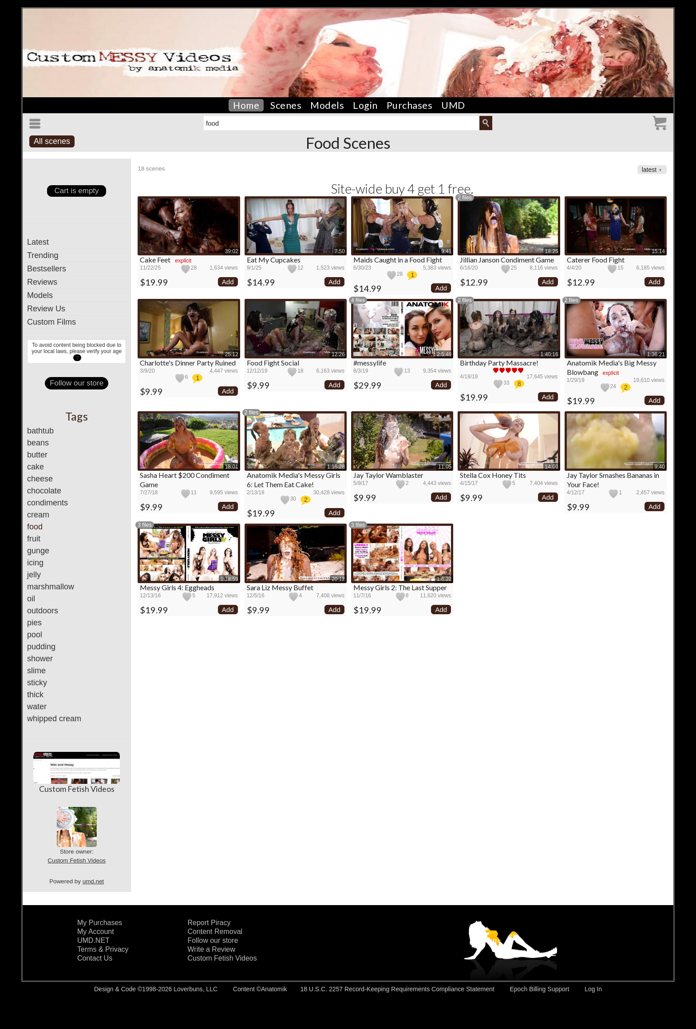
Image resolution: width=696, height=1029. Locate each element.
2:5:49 (444, 354)
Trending (42, 255)
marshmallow (50, 586)
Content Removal (215, 931)
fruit (33, 538)
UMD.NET (93, 940)
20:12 (338, 579)
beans (38, 442)
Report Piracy (209, 922)
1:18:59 (229, 579)
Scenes (285, 105)
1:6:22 (444, 579)
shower (40, 658)
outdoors (42, 610)
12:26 (338, 354)
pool (34, 634)
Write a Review (211, 949)
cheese (40, 478)
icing (35, 562)
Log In (593, 989)
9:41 (446, 251)
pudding (41, 646)
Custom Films (51, 322)
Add (228, 282)
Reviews (42, 282)
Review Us (46, 308)
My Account (95, 931)
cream (38, 514)
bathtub (40, 430)
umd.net (93, 881)
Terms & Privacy (103, 949)
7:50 (340, 251)
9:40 (660, 467)
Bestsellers (46, 268)
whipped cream (54, 718)
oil (31, 598)
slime (36, 670)
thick (35, 694)
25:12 (231, 354)
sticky (37, 682)
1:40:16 (549, 354)
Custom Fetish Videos (77, 789)
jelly (34, 574)
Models (327, 105)
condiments (47, 502)
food (35, 526)
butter (37, 454)
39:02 (231, 251)
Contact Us (94, 958)
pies (34, 622)
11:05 (444, 467)
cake (35, 466)
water (37, 706)
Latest (38, 242)
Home (246, 105)
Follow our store (76, 383)
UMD (453, 105)
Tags (76, 416)
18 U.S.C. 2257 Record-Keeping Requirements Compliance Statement (397, 989)
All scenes (52, 141)
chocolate (44, 490)
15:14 (658, 251)
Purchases (410, 105)
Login (365, 105)
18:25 (551, 251)
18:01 (231, 467)
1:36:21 (656, 354)
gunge (38, 550)
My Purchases (99, 922)
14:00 (551, 467)
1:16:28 (336, 467)
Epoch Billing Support (539, 989)
